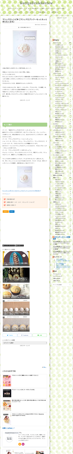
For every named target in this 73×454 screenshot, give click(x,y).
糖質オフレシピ (63, 169)
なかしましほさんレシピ (63, 206)
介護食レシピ (63, 61)
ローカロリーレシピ (62, 155)
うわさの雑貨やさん (61, 259)
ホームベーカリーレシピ (63, 150)
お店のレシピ (63, 144)
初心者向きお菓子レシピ (63, 128)
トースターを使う (63, 183)
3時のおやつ (63, 179)
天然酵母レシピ (63, 152)
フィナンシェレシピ (63, 97)
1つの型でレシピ (63, 44)
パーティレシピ (63, 59)
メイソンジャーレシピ (63, 216)
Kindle (12, 211)
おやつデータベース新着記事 (61, 238)
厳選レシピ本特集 (62, 175)
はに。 (20, 409)
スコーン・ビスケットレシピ (63, 83)
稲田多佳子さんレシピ (63, 226)
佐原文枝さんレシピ (63, 220)
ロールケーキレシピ (63, 107)
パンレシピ (62, 142)
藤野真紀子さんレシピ (63, 232)
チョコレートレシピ (63, 87)
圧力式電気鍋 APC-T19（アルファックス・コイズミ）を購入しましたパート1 (62, 253)
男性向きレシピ (63, 121)
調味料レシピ (63, 71)
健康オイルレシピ (63, 63)
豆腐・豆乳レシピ (63, 171)
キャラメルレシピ (63, 75)
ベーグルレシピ (63, 148)
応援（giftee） (57, 278)
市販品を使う (63, 193)
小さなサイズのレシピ (63, 115)
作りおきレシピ (63, 222)
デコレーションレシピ (63, 134)
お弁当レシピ (63, 51)
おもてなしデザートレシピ (63, 49)
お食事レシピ (63, 53)
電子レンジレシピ (63, 199)
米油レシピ (63, 228)
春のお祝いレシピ (19, 245)
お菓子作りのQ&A (63, 126)
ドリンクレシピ (63, 57)
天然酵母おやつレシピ (63, 167)
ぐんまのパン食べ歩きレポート (63, 261)
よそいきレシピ (62, 130)
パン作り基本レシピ (63, 146)
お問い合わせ (56, 280)
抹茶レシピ (63, 117)
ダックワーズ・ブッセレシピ (63, 85)
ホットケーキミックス (63, 187)
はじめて (62, 123)
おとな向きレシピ (63, 47)
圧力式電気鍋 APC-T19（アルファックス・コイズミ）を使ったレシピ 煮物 (62, 243)
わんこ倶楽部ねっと (61, 263)
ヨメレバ (8, 193)
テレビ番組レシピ (63, 214)
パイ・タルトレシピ (63, 93)
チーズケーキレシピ (63, 89)
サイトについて (57, 274)
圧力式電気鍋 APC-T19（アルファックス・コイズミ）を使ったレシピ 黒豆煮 (62, 248)
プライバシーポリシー (47, 450)
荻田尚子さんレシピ (63, 230)
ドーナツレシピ (63, 91)
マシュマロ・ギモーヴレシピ (9, 245)
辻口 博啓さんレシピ (63, 234)
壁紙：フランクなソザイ (58, 450)
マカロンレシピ (63, 101)
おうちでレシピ (62, 42)
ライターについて (57, 276)
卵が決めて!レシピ (63, 113)
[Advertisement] (13, 110)
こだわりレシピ (62, 73)
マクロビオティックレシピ (63, 159)
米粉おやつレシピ (63, 140)
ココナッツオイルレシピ (63, 210)
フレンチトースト (63, 99)
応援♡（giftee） (8, 405)
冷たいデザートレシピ (63, 65)
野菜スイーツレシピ (63, 173)
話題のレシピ (62, 202)
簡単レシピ (62, 177)
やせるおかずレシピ (63, 208)
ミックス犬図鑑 (60, 264)
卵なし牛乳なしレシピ (63, 163)
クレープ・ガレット (63, 77)
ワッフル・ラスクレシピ (63, 109)
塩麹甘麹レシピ (63, 165)
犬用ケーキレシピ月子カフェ (63, 266)
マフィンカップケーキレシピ (63, 105)
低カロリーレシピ (63, 161)
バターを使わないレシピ (63, 157)
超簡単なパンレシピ (63, 197)
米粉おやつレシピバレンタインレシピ (63, 267)
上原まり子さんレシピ (63, 218)
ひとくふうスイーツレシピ (63, 55)
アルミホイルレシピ (63, 181)
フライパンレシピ (63, 185)
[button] (70, 284)
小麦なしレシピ (63, 138)
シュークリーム (63, 81)
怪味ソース (63, 224)
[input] (61, 284)
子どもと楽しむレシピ (63, 67)
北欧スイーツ (63, 111)
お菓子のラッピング (63, 132)
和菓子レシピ (63, 191)
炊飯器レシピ (63, 195)
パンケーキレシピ (63, 95)
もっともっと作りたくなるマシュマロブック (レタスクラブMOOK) (21, 191)
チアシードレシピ (63, 212)
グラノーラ (63, 79)
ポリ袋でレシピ (63, 189)
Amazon (6, 211)
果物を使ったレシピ (63, 119)
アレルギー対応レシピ (62, 136)
